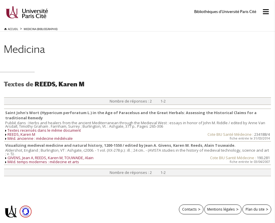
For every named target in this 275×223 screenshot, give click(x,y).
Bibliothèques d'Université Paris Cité (225, 12)
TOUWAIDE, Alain (78, 157)
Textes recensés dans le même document (44, 130)
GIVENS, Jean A (20, 157)
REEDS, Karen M (21, 134)
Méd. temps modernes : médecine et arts (43, 161)
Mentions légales (221, 209)
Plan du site (255, 209)
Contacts (189, 209)
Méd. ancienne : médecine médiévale (40, 138)
